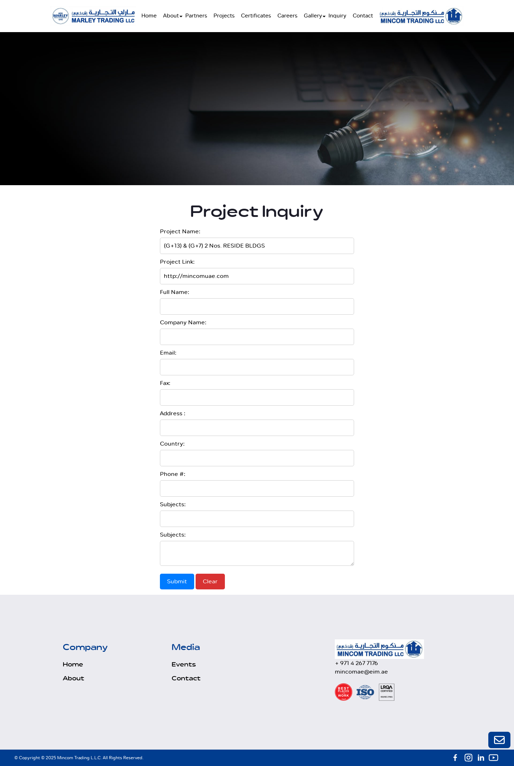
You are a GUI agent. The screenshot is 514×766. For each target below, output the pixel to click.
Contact (363, 16)
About (171, 16)
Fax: (165, 383)
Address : (172, 413)
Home (149, 16)
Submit (177, 581)
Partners (196, 16)
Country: (172, 444)
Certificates (256, 16)
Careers (287, 16)
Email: (168, 353)
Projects (224, 16)
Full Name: (174, 292)
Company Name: (183, 322)
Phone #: (172, 474)
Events (184, 664)
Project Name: (180, 231)
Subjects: (173, 504)
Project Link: (177, 262)
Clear (210, 581)
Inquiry (337, 16)
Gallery (313, 16)
